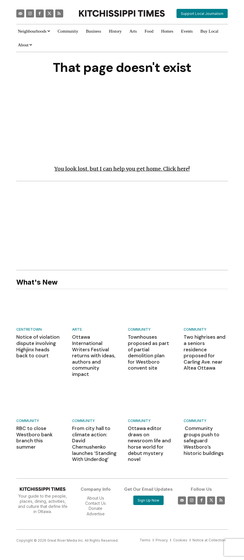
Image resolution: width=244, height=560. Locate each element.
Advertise (96, 488)
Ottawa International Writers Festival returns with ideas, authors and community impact (94, 348)
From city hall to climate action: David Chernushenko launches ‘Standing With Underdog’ (94, 423)
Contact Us (95, 477)
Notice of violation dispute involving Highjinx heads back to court (36, 345)
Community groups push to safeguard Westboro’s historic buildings (204, 420)
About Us (95, 472)
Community (139, 330)
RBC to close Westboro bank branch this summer (37, 417)
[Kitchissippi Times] (122, 13)
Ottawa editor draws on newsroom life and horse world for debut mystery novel (150, 420)
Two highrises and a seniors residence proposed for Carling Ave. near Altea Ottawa (205, 348)
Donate (95, 482)
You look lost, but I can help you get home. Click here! (122, 168)
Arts (77, 330)
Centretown (29, 330)
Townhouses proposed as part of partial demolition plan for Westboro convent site (149, 348)
